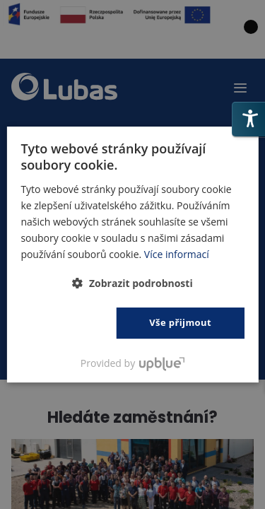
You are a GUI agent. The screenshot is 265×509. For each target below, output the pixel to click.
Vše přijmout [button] (180, 322)
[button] (132, 283)
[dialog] (132, 254)
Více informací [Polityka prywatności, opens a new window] (176, 254)
